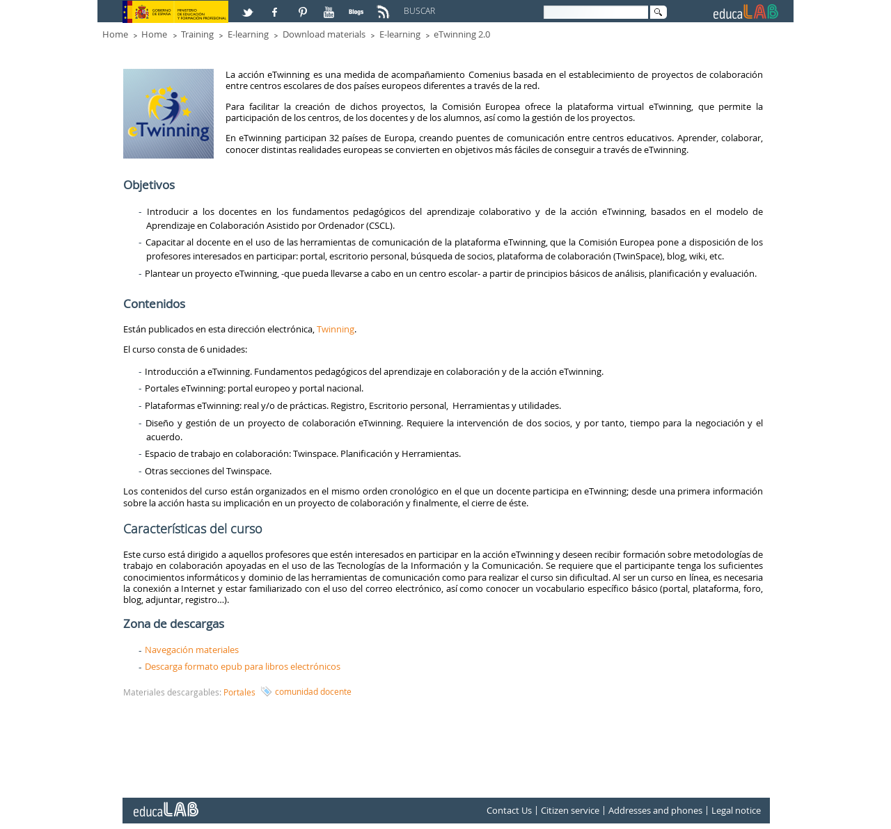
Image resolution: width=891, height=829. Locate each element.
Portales (239, 692)
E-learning (248, 34)
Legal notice (736, 810)
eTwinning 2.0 (462, 34)
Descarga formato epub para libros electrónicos (242, 666)
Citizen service (570, 810)
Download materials (324, 34)
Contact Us (509, 810)
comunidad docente (313, 691)
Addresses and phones (655, 810)
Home (115, 34)
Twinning (335, 329)
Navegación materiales (192, 649)
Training (197, 34)
